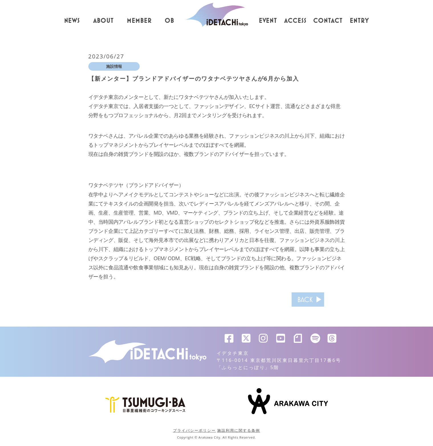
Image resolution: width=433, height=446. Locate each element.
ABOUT (103, 21)
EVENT (268, 21)
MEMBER (139, 21)
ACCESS (295, 21)
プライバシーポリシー (194, 430)
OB (169, 21)
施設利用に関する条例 (238, 430)
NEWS (72, 21)
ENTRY (359, 21)
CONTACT (328, 21)
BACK (303, 299)
